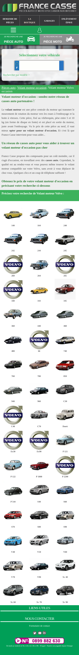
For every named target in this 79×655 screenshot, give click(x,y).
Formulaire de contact (39, 625)
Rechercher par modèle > (16, 74)
